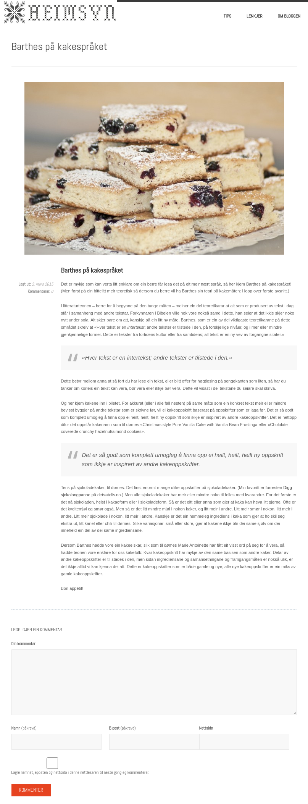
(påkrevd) (24, 728)
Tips (227, 16)
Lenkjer (254, 16)
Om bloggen (289, 16)
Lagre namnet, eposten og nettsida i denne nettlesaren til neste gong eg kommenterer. (80, 772)
